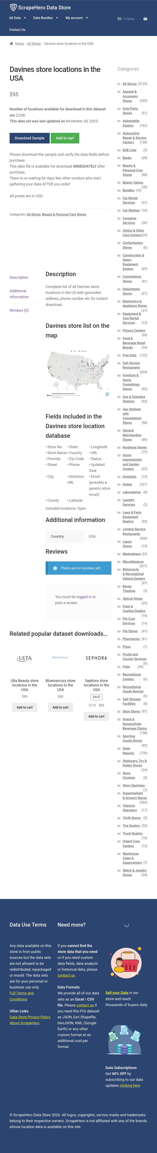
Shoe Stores (131, 711)
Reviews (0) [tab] (19, 310)
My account (74, 18)
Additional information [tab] (19, 294)
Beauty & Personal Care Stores (64, 214)
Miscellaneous (133, 562)
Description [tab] (19, 277)
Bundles (128, 190)
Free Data (129, 355)
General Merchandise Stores (132, 435)
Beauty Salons (133, 183)
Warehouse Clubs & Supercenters (132, 858)
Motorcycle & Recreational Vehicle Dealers (134, 574)
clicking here (130, 1085)
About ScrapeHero (24, 1023)
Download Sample (30, 138)
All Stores (34, 44)
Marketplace (132, 554)
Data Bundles (43, 18)
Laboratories (132, 492)
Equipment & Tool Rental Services (132, 318)
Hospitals (129, 477)
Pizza (127, 647)
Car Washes (131, 210)
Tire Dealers (131, 826)
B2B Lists (129, 150)
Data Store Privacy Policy (30, 1017)
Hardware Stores (135, 447)
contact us (66, 975)
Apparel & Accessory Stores (130, 96)
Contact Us (17, 30)
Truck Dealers (133, 833)
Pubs (126, 667)
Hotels (127, 484)
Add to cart (65, 138)
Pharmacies (131, 639)
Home (19, 44)
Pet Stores (130, 631)
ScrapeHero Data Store (44, 8)
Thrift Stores (132, 818)
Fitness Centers (134, 330)
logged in (83, 597)
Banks (127, 158)
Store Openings (134, 785)
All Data (15, 18)
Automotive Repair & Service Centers (134, 137)
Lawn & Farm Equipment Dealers (132, 517)
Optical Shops (133, 599)
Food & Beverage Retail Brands (134, 342)
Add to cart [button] (25, 707)
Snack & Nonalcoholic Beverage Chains (135, 723)
